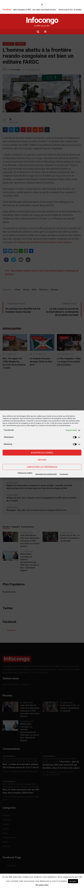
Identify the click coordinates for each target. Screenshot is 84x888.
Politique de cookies (25, 473)
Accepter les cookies (42, 452)
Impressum (64, 474)
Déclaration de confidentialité (46, 474)
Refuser (42, 459)
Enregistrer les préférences (42, 466)
